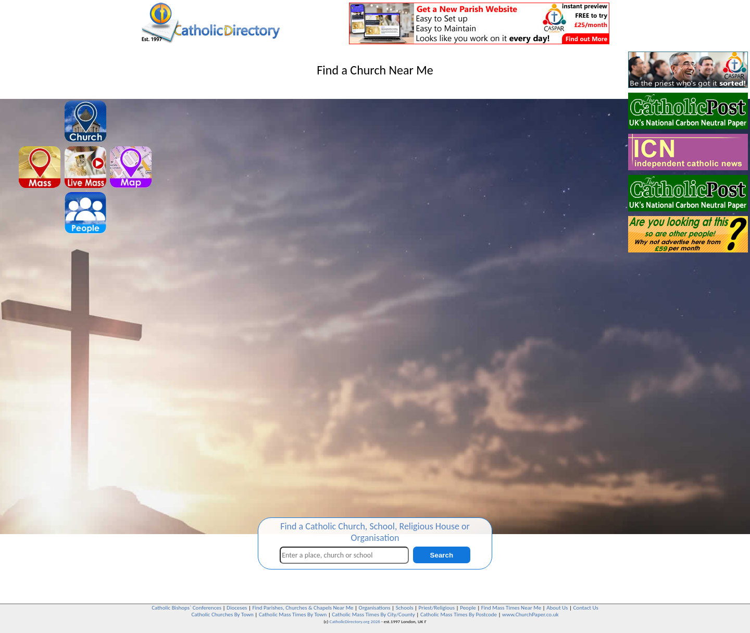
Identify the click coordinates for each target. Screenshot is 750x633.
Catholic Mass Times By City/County (373, 614)
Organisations (375, 607)
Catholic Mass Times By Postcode (458, 614)
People (468, 607)
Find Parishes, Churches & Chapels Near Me (302, 607)
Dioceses (237, 607)
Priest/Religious (437, 607)
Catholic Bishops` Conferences (186, 607)
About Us (557, 607)
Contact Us (585, 607)
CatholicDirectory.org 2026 (355, 621)
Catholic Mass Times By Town (293, 614)
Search (441, 555)
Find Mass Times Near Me (511, 607)
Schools (405, 607)
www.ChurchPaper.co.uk (530, 614)
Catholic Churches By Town (222, 614)
